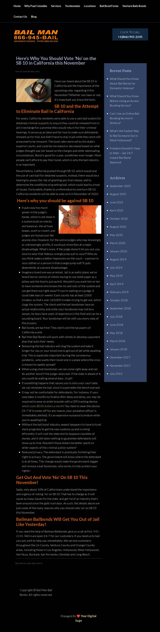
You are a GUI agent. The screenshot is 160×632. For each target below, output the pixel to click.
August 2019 (118, 259)
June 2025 (116, 202)
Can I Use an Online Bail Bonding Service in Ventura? (124, 118)
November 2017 (120, 365)
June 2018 (116, 324)
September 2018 (120, 308)
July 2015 (116, 373)
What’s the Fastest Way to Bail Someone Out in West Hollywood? (124, 135)
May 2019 (116, 275)
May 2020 (116, 235)
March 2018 (117, 341)
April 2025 (117, 210)
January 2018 (118, 349)
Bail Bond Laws (23, 563)
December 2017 (120, 357)
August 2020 (118, 226)
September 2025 (120, 186)
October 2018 (119, 300)
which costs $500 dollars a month (43, 406)
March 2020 (117, 243)
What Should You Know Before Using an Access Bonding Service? (124, 100)
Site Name (36, 31)
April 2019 (117, 284)
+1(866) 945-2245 (130, 36)
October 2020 (119, 218)
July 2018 (116, 316)
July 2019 (116, 267)
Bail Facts (37, 563)
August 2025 (118, 194)
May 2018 (116, 333)
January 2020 (118, 251)
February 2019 (119, 292)
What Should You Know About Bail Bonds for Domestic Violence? (124, 83)
